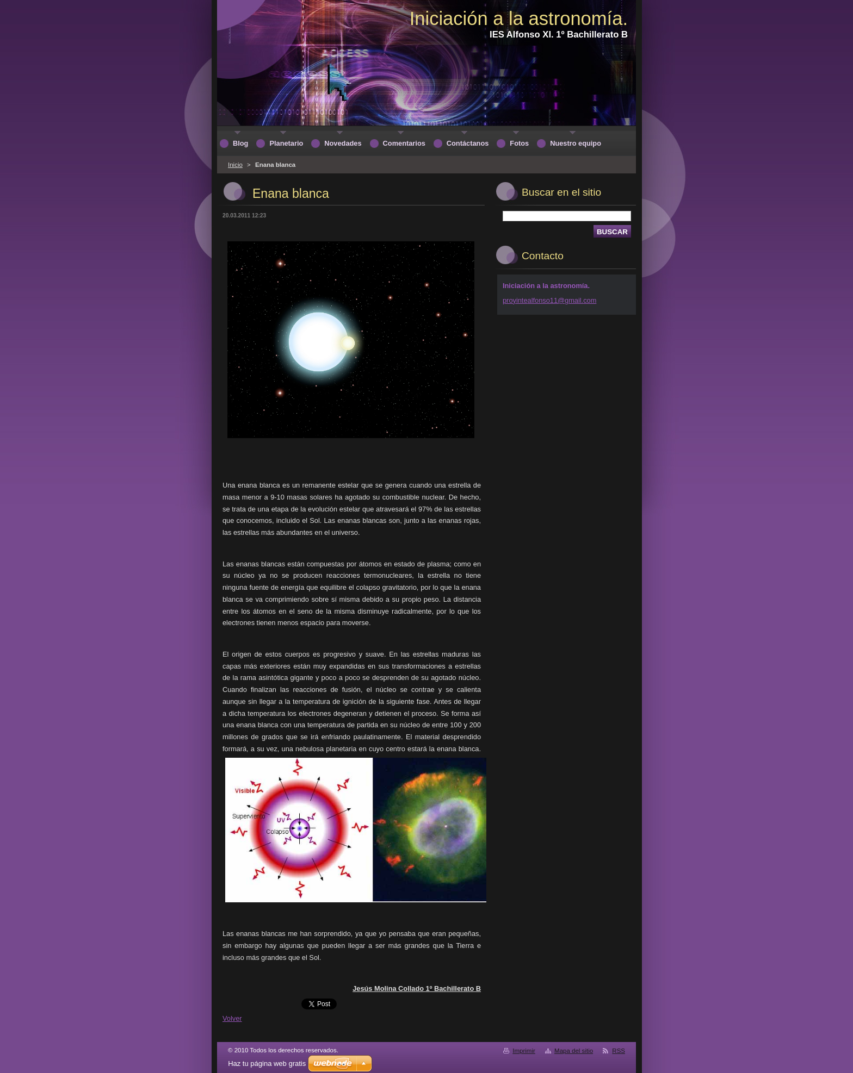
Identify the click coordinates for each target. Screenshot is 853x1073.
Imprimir (523, 1050)
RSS (618, 1050)
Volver (232, 1018)
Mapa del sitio (573, 1050)
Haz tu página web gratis (267, 1063)
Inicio (235, 164)
